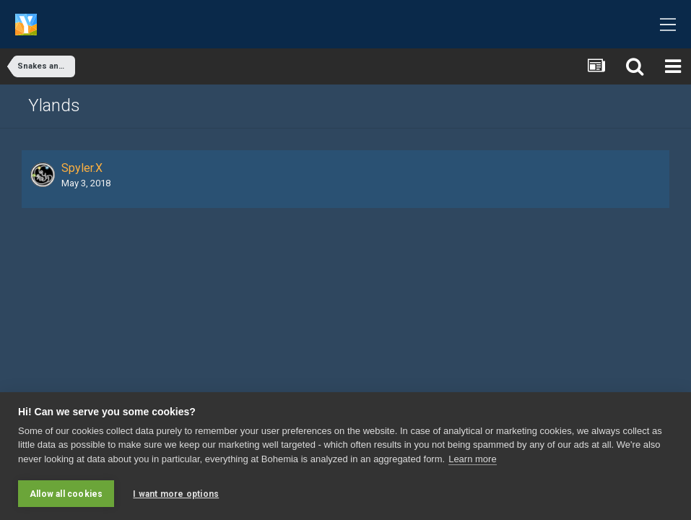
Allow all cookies (66, 494)
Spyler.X (82, 168)
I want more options (176, 494)
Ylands (54, 105)
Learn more (472, 459)
